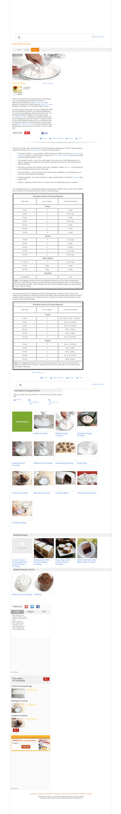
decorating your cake (19, 117)
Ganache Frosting (20, 493)
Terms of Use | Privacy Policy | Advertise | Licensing (77, 794)
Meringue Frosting (42, 493)
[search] (54, 37)
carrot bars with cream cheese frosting (63, 562)
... (13, 49)
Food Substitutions (17, 621)
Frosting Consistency (86, 493)
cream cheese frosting (61, 155)
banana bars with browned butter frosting (42, 562)
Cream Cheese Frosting (18, 464)
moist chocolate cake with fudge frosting (86, 561)
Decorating (26, 49)
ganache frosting (19, 715)
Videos (42, 15)
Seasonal (59, 15)
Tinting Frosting (19, 523)
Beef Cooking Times (18, 615)
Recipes (16, 15)
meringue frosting (20, 701)
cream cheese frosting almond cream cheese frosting (19, 563)
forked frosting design (22, 686)
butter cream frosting (22, 594)
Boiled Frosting (40, 433)
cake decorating (46, 104)
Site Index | (49, 794)
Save (45, 138)
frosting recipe (40, 102)
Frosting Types (62, 493)
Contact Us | (42, 794)
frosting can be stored (26, 124)
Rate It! (18, 400)
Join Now (99, 16)
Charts (17, 612)
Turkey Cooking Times (18, 629)
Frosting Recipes (22, 422)
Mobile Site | (34, 794)
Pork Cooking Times (18, 628)
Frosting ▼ (35, 49)
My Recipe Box (68, 15)
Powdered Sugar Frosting (84, 434)
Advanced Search (97, 37)
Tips (43, 611)
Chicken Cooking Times (19, 617)
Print (80, 138)
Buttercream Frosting (43, 463)
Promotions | (57, 794)
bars (68, 167)
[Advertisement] (61, 26)
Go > (46, 679)
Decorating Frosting (64, 463)
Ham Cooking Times (18, 623)
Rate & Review (48, 83)
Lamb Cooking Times (18, 626)
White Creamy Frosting (62, 434)
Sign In (105, 16)
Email (71, 138)
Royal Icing (82, 463)
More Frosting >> (38, 372)
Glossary (35, 15)
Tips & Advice (25, 15)
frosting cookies (35, 150)
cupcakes (76, 177)
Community (50, 15)
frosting (37, 594)
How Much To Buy (17, 624)
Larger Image (17, 55)
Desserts (19, 49)
